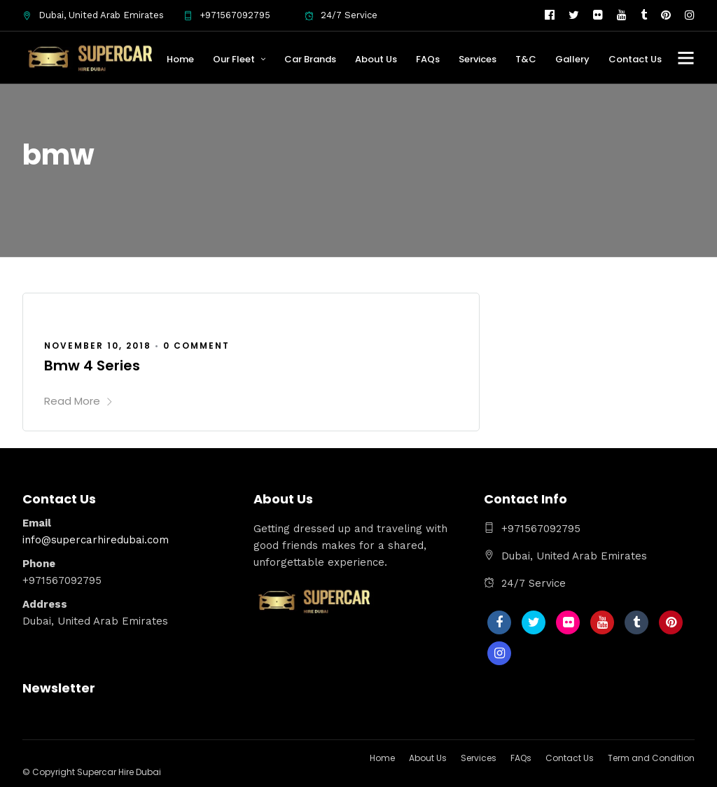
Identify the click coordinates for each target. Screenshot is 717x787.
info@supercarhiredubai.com (95, 540)
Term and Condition (651, 758)
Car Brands (310, 59)
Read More (78, 401)
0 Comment (196, 345)
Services (477, 59)
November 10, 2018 (97, 345)
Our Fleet (234, 59)
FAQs (428, 59)
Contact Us (635, 59)
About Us (376, 59)
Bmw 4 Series (92, 365)
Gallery (572, 59)
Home (180, 59)
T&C (525, 59)
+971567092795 (226, 15)
